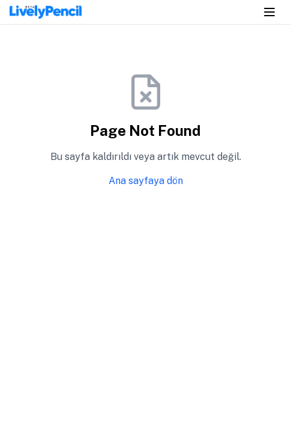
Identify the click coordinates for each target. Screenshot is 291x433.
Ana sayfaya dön (146, 180)
